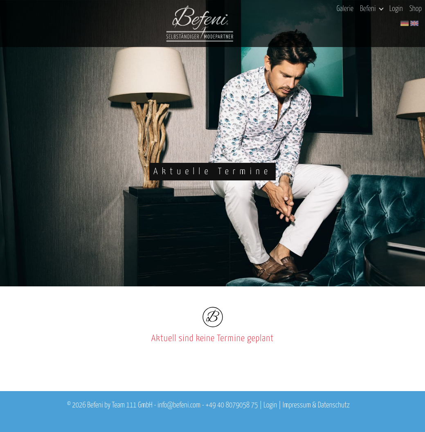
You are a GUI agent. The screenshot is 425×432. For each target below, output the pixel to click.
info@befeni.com (178, 405)
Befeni (371, 9)
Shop (415, 9)
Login (396, 9)
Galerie (345, 9)
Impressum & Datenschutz (316, 405)
